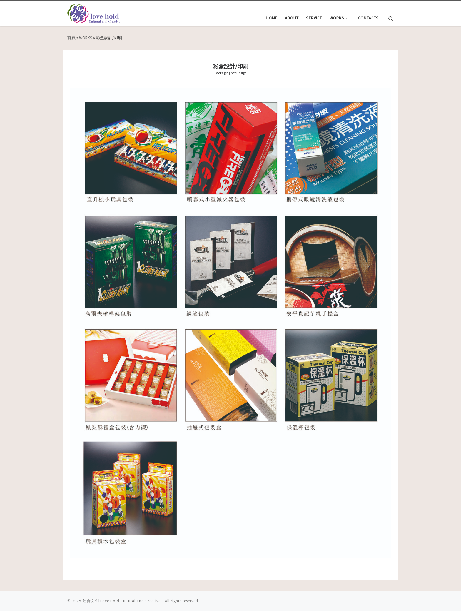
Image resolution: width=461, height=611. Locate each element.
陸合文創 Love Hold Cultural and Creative (122, 600)
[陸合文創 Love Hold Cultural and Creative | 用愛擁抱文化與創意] (93, 12)
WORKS (85, 37)
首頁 (71, 37)
